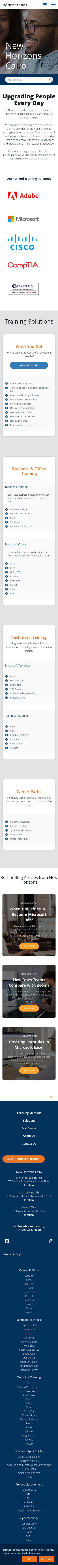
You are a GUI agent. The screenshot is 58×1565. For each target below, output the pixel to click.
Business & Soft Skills (20, 526)
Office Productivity (19, 838)
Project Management (20, 513)
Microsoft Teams (29, 1361)
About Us (29, 1136)
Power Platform (29, 1341)
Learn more (34, 1553)
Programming (29, 1435)
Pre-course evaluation (20, 403)
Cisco (12, 726)
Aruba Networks (29, 1391)
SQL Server (15, 689)
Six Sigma (14, 522)
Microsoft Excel (29, 1036)
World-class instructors (21, 383)
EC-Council (29, 1527)
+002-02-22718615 (31, 1230)
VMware (14, 747)
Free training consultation (22, 416)
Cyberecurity (16, 834)
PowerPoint (15, 580)
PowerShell (29, 1345)
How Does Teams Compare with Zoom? (29, 982)
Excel (12, 567)
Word (12, 593)
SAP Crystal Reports (29, 1473)
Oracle (29, 1431)
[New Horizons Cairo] (7, 4)
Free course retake (19, 420)
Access (13, 563)
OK (29, 1559)
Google (29, 1423)
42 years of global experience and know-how (29, 389)
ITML (29, 1498)
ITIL (29, 1494)
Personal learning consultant (24, 399)
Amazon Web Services (29, 1387)
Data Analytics (29, 1415)
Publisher (29, 1300)
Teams (29, 1304)
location (29, 1185)
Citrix (12, 730)
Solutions (29, 1120)
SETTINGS (46, 1559)
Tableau (29, 1439)
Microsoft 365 (29, 1325)
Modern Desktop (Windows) (23, 693)
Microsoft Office (29, 903)
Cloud (29, 1407)
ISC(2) (29, 1540)
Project (13, 584)
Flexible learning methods (22, 407)
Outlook (14, 576)
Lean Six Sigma (29, 1502)
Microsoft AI (29, 1329)
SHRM (29, 1477)
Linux (29, 1427)
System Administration (21, 830)
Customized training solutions (24, 395)
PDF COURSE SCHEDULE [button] (23, 1159)
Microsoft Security (29, 1349)
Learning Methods (29, 1113)
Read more (29, 946)
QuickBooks (29, 1469)
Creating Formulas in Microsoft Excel (29, 1044)
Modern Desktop (29, 1366)
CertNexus (29, 1395)
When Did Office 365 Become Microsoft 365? (29, 914)
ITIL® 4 (13, 517)
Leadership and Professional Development (29, 1465)
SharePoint (15, 684)
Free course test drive (21, 412)
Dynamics (29, 1337)
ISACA (29, 1536)
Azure (13, 676)
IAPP (29, 1531)
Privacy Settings (11, 1254)
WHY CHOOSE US (29, 365)
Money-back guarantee (21, 425)
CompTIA (14, 739)
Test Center (29, 1128)
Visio (12, 589)
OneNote (29, 1284)
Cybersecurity (16, 743)
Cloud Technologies (19, 734)
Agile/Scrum (29, 1490)
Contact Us (29, 1143)
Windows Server (18, 697)
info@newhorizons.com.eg (29, 1226)
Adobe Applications (29, 1456)
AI (29, 1383)
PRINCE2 (29, 1506)
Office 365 (15, 572)
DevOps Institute (29, 1419)
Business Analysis (18, 509)
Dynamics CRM (17, 680)
